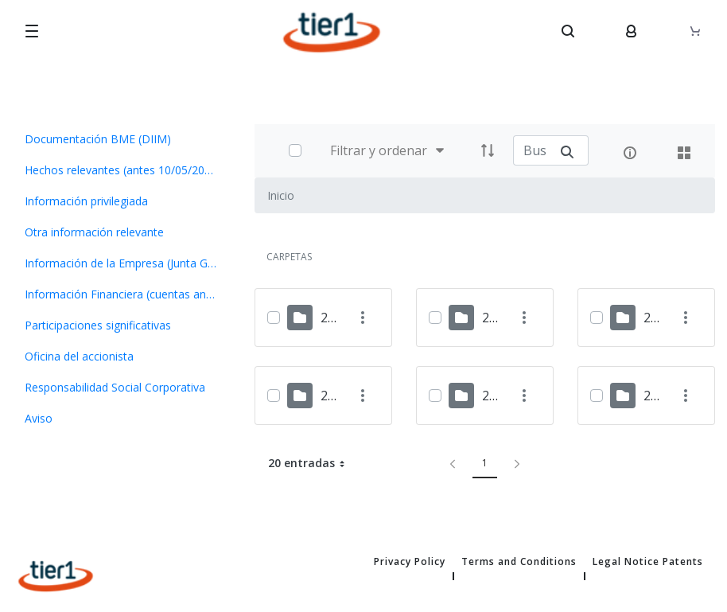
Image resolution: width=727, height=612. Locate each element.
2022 (335, 395)
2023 (657, 317)
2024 (496, 317)
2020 (657, 395)
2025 (335, 317)
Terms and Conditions (519, 561)
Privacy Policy (409, 561)
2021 (496, 395)
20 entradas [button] (312, 463)
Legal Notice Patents (648, 561)
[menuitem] (121, 139)
